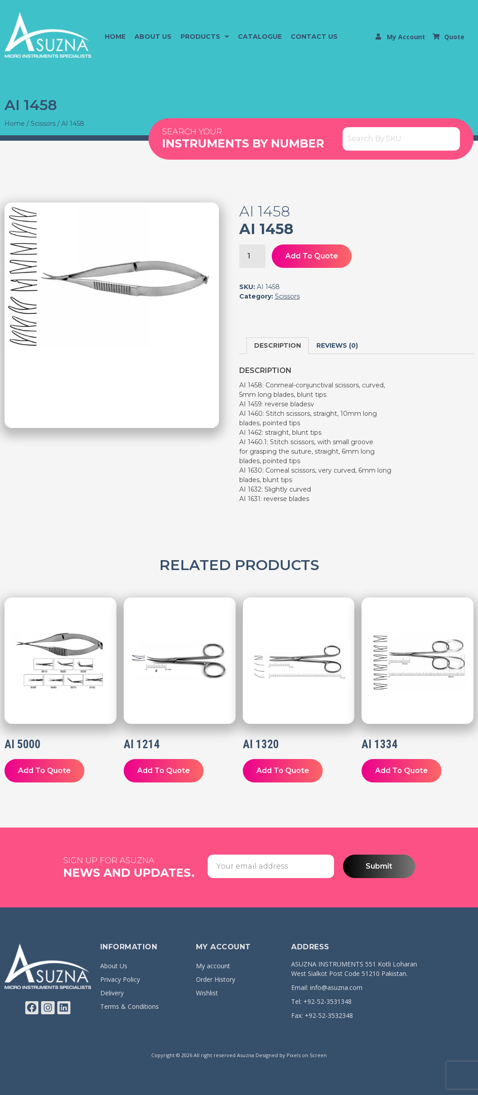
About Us (153, 36)
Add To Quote (311, 256)
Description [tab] (277, 345)
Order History (215, 979)
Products (205, 36)
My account (213, 966)
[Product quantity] (252, 256)
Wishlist (207, 993)
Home (115, 36)
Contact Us (314, 36)
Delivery (112, 993)
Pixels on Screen (307, 1055)
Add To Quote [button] (44, 770)
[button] (204, 36)
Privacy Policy (120, 979)
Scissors (43, 124)
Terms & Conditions (129, 1006)
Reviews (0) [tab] (337, 345)
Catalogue (260, 36)
